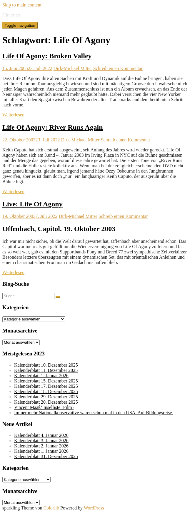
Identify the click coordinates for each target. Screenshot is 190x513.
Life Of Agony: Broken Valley (47, 56)
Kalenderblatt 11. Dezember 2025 (46, 370)
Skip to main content (21, 4)
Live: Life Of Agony (32, 204)
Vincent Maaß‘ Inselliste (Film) (44, 407)
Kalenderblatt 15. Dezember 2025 (46, 380)
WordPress (94, 507)
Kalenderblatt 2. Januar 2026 (41, 445)
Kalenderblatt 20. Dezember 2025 (46, 402)
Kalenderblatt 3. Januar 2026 (41, 440)
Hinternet (11, 14)
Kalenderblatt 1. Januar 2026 (41, 375)
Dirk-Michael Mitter (73, 68)
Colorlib (51, 507)
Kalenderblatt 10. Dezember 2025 (46, 364)
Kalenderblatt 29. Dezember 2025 (46, 396)
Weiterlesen (13, 114)
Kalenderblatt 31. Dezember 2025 (46, 456)
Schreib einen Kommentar (118, 68)
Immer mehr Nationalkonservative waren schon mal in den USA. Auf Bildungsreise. (93, 412)
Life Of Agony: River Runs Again (52, 127)
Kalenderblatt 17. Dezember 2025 (46, 386)
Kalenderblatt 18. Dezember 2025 (46, 391)
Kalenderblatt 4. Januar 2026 (41, 435)
